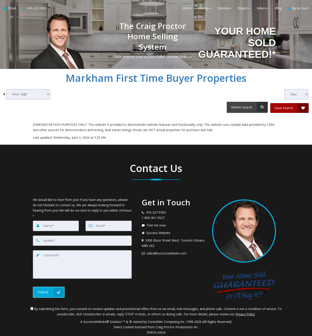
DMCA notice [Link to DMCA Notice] (156, 331)
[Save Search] (289, 107)
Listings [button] (204, 9)
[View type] (296, 94)
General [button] (224, 9)
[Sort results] (28, 94)
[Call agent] (33, 8)
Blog (278, 9)
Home (187, 9)
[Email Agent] (11, 8)
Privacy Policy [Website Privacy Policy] (245, 313)
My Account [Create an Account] (298, 9)
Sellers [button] (262, 9)
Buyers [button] (244, 9)
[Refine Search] (246, 107)
